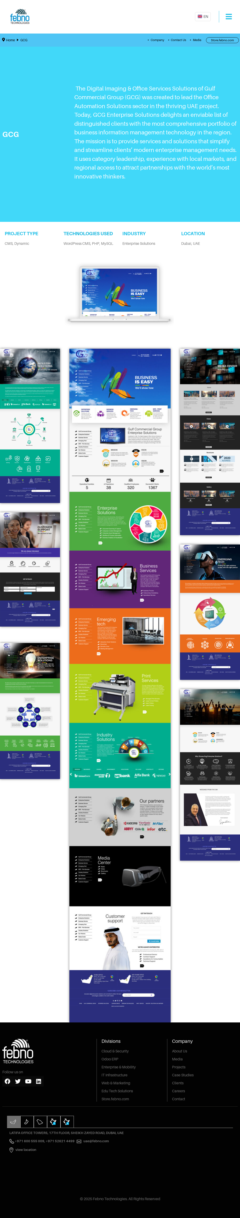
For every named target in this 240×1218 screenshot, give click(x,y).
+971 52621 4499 (63, 1141)
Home (10, 40)
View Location (25, 1150)
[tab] (13, 1122)
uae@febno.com (96, 1141)
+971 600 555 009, (30, 1141)
